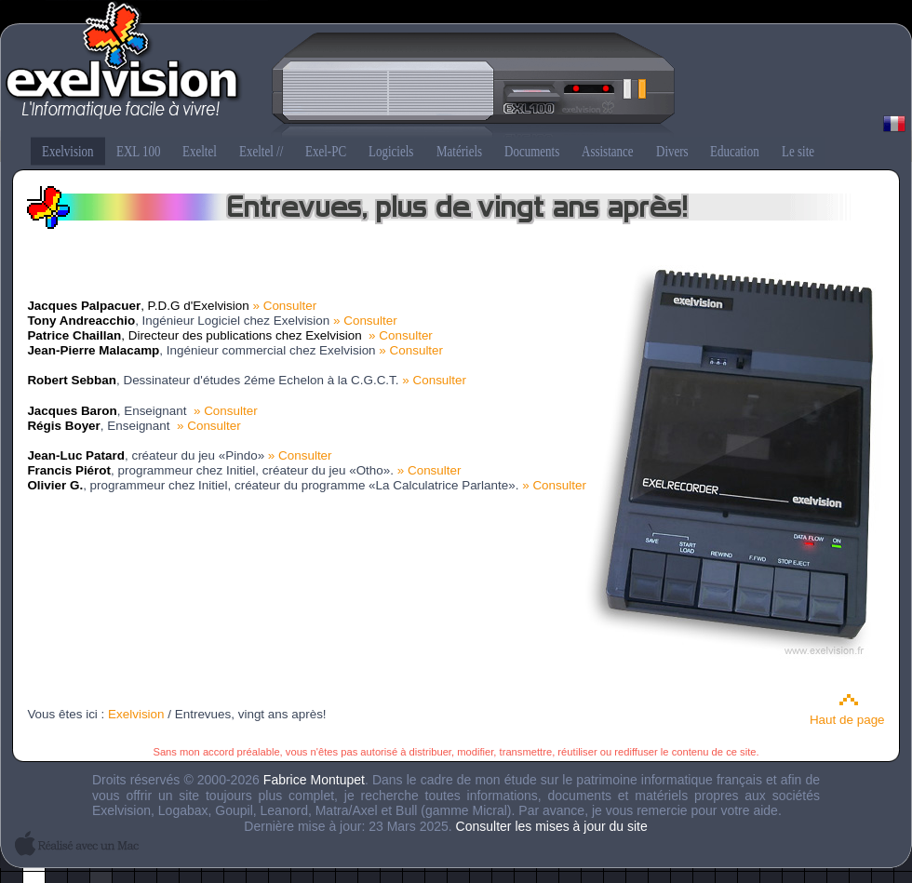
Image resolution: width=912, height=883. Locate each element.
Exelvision (456, 70)
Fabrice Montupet (314, 779)
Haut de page (847, 720)
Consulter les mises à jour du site (552, 826)
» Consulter (284, 306)
